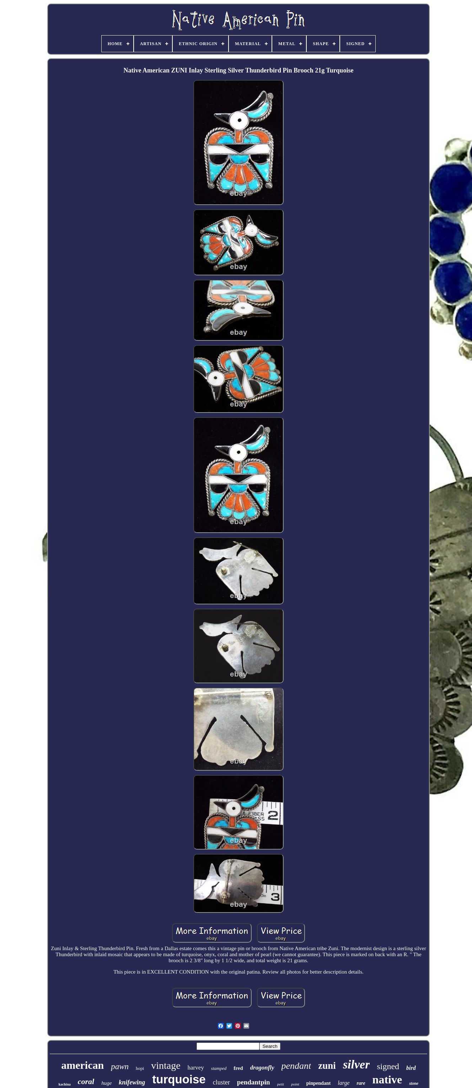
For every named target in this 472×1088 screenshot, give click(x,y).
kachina (65, 1084)
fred (238, 1068)
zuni (327, 1065)
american (82, 1065)
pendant (296, 1066)
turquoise (178, 1079)
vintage (165, 1065)
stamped (218, 1068)
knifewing (132, 1082)
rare (360, 1083)
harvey (196, 1067)
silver (356, 1064)
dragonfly (262, 1067)
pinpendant (318, 1083)
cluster (221, 1082)
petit (280, 1084)
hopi (140, 1068)
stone (413, 1083)
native (387, 1079)
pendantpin (253, 1082)
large (343, 1083)
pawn (120, 1066)
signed (388, 1066)
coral (86, 1081)
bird (411, 1068)
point (295, 1084)
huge (106, 1083)
